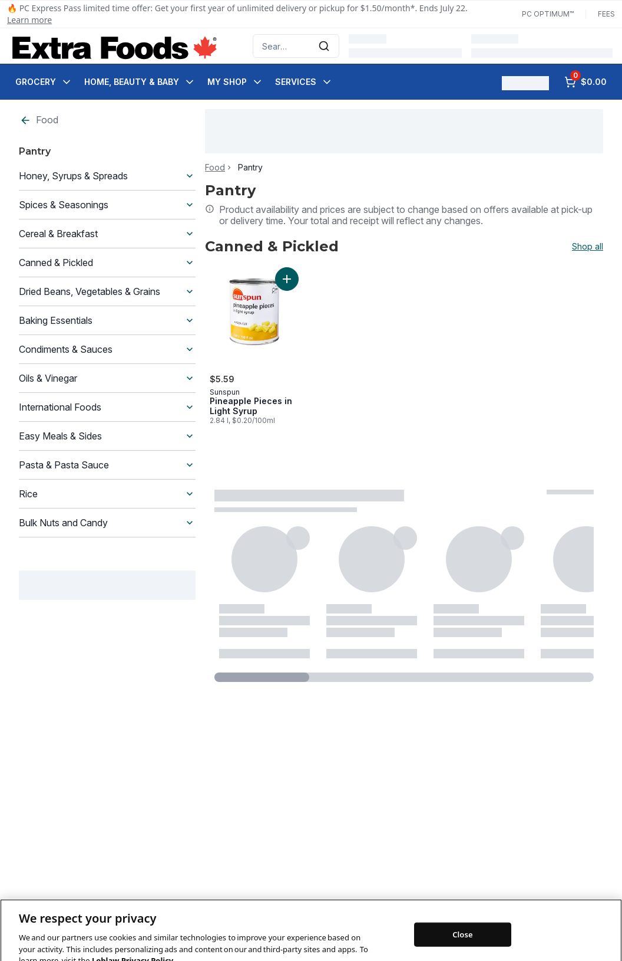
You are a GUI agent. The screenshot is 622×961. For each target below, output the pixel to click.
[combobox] (296, 46)
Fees (606, 13)
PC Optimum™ (548, 13)
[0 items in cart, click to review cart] (585, 82)
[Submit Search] (324, 46)
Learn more (29, 19)
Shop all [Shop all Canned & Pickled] (587, 246)
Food (38, 120)
